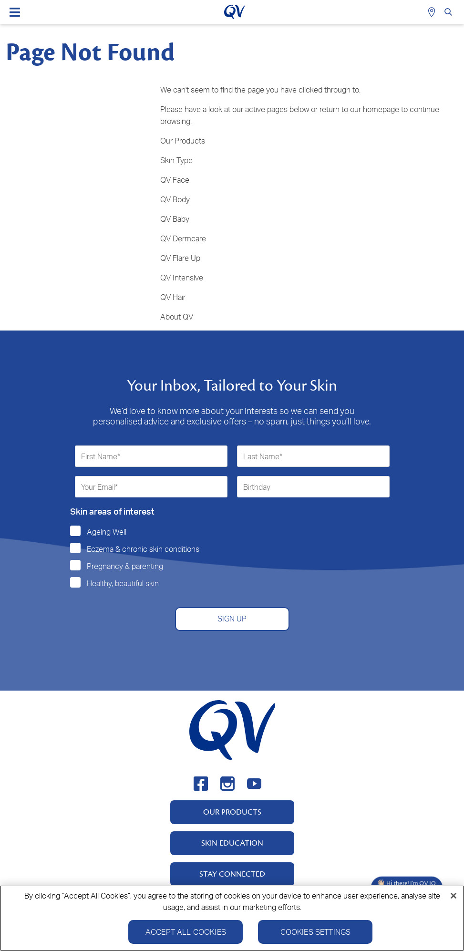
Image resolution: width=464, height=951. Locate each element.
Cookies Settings (315, 932)
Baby (181, 219)
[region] (232, 918)
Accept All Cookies (185, 932)
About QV (176, 316)
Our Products (182, 140)
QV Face (174, 180)
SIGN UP (232, 618)
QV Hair (173, 297)
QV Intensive (181, 277)
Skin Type (176, 160)
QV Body (175, 199)
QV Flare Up (180, 258)
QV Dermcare (183, 238)
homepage (381, 109)
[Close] (453, 895)
